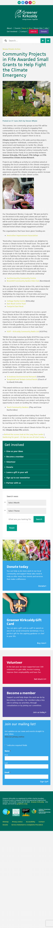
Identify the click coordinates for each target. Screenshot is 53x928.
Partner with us (13, 483)
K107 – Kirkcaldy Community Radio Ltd (23, 331)
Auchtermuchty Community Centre (21, 278)
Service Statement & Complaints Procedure (27, 825)
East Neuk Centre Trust (16, 304)
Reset (11, 528)
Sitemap (6, 822)
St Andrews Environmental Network (21, 377)
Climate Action (14, 49)
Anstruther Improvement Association (22, 235)
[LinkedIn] (22, 2)
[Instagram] (30, 2)
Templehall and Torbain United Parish (22, 379)
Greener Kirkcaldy (26, 14)
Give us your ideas (14, 451)
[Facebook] (26, 2)
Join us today (39, 712)
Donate (44, 31)
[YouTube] (33, 2)
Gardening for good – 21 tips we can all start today (23, 437)
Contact (42, 822)
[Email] (19, 2)
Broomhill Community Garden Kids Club (23, 281)
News (5, 49)
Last (6, 763)
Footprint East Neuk (15, 306)
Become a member (15, 456)
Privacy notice (17, 822)
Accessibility (30, 822)
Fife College (34, 155)
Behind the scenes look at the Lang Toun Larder (23, 434)
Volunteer (11, 462)
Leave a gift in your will (17, 472)
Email (7, 772)
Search (39, 519)
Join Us (33, 31)
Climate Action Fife (11, 140)
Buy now (41, 643)
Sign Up (43, 781)
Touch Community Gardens (18, 407)
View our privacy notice (14, 737)
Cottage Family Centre (16, 301)
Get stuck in (40, 679)
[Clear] (43, 40)
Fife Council (23, 155)
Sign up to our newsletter (18, 477)
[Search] (48, 40)
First (6, 755)
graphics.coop (22, 804)
